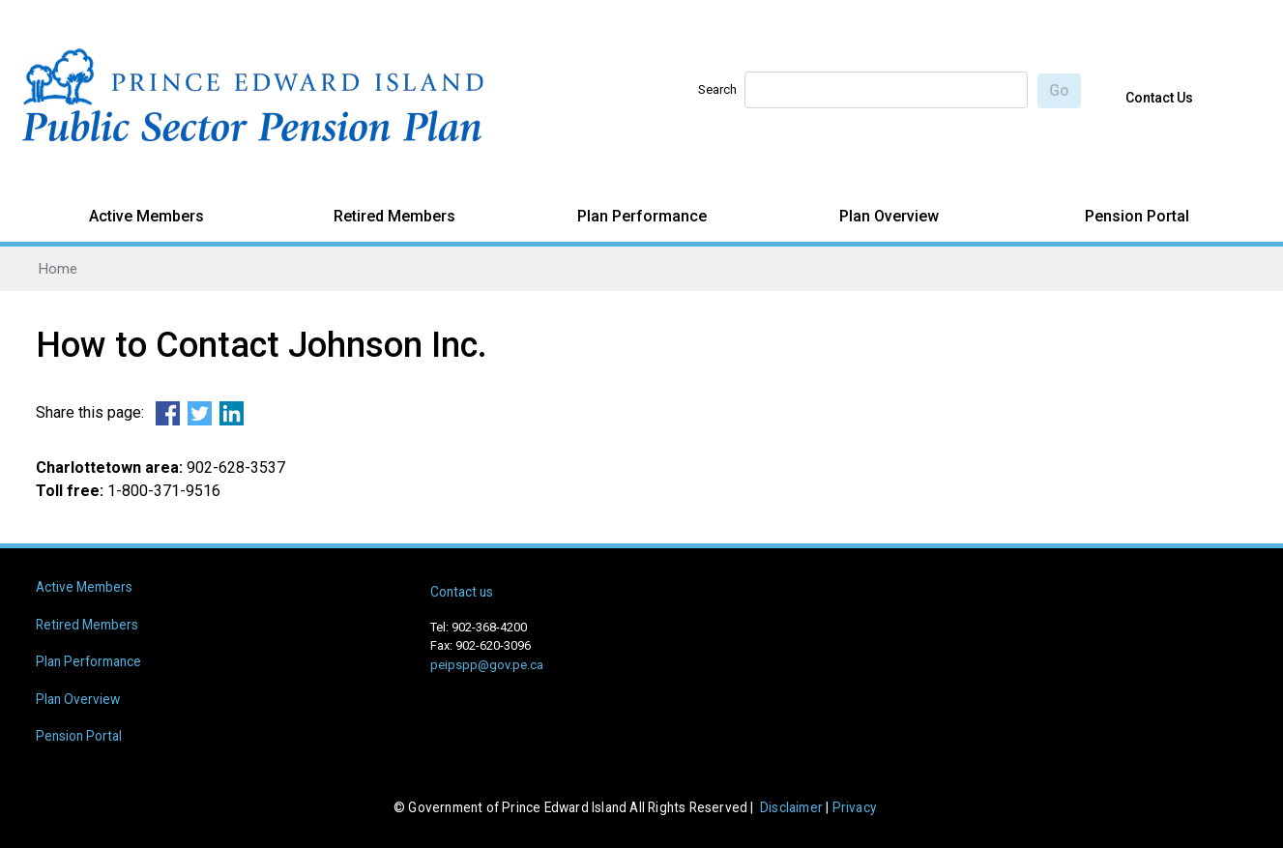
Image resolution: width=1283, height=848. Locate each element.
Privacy (854, 807)
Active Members (146, 216)
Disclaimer (791, 807)
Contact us (461, 591)
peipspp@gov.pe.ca (486, 665)
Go (1059, 90)
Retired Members (394, 216)
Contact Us (1159, 97)
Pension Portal (1137, 216)
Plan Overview (889, 216)
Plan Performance (642, 216)
